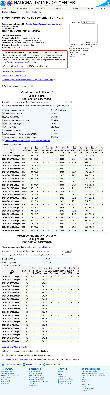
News (75, 8)
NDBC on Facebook (11, 364)
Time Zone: (31, 102)
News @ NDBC (62, 377)
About (103, 8)
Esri (94, 42)
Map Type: (76, 22)
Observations (20, 8)
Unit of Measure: (9, 102)
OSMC (84, 381)
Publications (33, 385)
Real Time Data (8, 355)
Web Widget (5, 383)
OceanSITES (85, 379)
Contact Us (85, 391)
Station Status (33, 383)
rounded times (45, 247)
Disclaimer (93, 45)
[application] (83, 33)
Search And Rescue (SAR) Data (14, 75)
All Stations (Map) (6, 371)
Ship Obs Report (6, 377)
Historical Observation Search (10, 375)
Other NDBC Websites (91, 369)
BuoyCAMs (4, 379)
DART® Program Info (36, 373)
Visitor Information (88, 389)
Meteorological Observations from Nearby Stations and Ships (27, 79)
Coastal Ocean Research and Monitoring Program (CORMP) (32, 25)
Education (59, 8)
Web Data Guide (34, 379)
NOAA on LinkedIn (32, 364)
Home (4, 8)
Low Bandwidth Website (89, 371)
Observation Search (7, 373)
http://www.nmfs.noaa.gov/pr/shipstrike (20, 62)
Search (89, 8)
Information (40, 8)
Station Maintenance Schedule (38, 381)
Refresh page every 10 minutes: (15, 86)
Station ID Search (9, 12)
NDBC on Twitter (51, 364)
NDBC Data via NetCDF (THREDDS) (92, 373)
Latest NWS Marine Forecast (13, 71)
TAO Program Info (35, 371)
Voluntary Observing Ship (37, 377)
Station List (36, 12)
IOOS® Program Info (35, 375)
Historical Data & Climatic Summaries (17, 359)
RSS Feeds (5, 381)
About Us (86, 385)
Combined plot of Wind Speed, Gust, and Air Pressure (27, 140)
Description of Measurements (14, 347)
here (48, 66)
